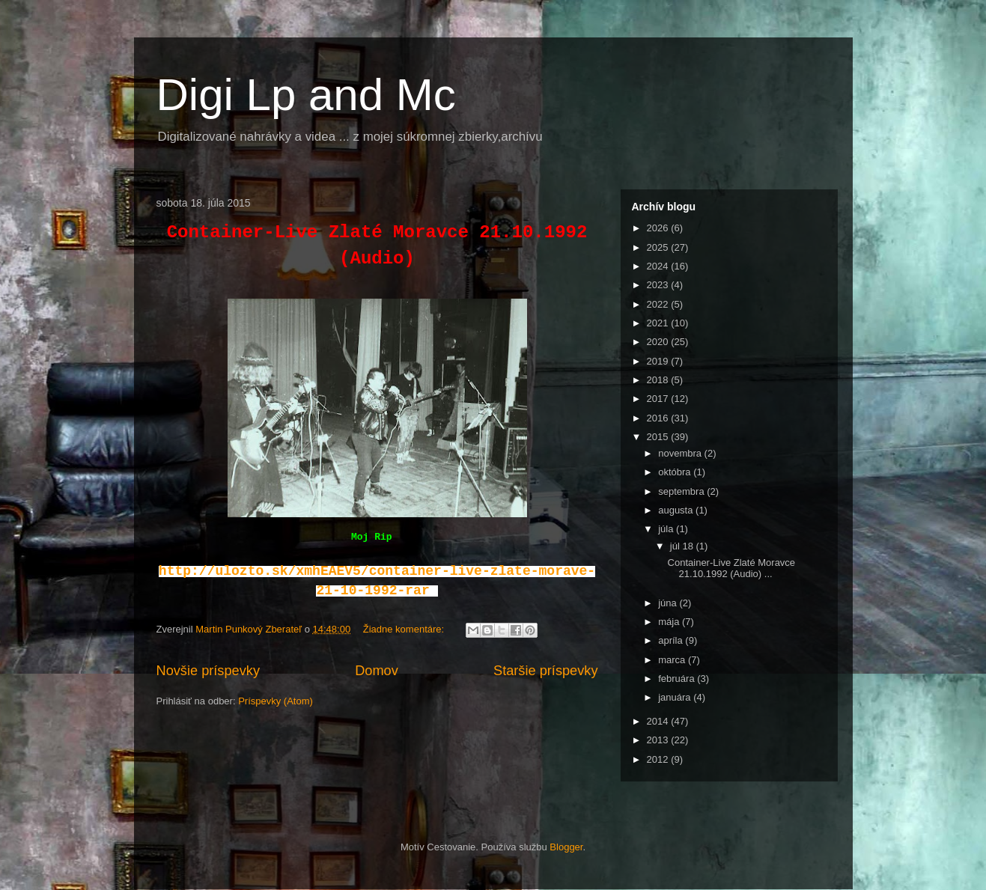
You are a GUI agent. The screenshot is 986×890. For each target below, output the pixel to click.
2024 (659, 266)
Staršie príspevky (545, 670)
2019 (659, 361)
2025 (659, 247)
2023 (659, 284)
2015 (659, 436)
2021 (659, 323)
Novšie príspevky (208, 670)
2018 (659, 379)
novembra (681, 453)
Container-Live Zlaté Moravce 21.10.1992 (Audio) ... (732, 568)
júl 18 (683, 546)
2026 (659, 228)
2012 (659, 759)
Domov (376, 670)
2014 (659, 721)
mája (670, 621)
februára (677, 678)
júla (667, 528)
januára (675, 697)
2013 (659, 740)
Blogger (566, 847)
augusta (677, 510)
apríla (671, 640)
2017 (659, 398)
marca (673, 659)
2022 (659, 304)
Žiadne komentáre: (405, 629)
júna (668, 603)
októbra (675, 472)
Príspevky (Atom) (275, 701)
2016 (659, 418)
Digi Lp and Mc (306, 95)
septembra (682, 491)
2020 (659, 341)
